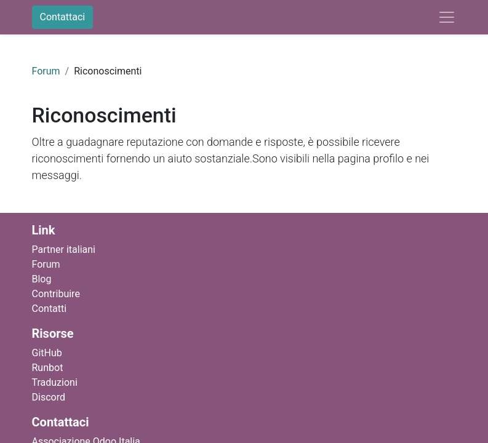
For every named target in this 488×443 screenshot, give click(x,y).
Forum (46, 71)
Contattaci (63, 17)
